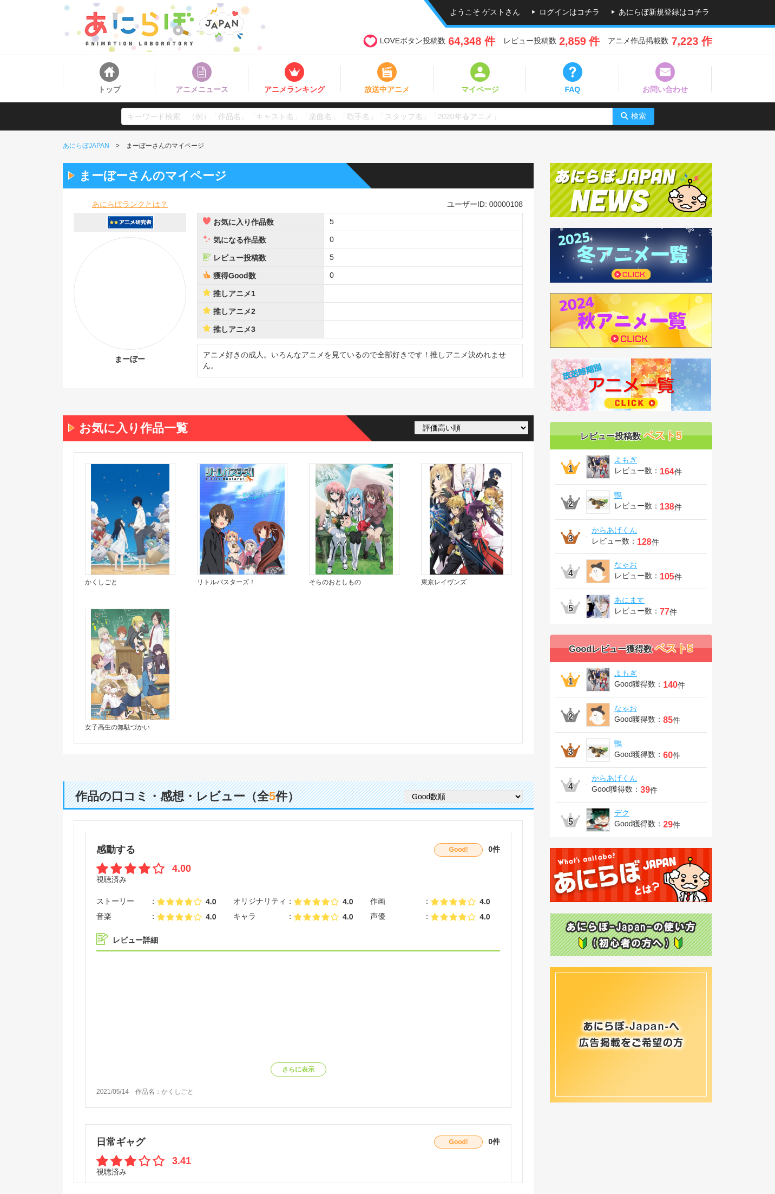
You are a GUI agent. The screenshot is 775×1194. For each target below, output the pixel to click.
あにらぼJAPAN (86, 145)
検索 (638, 116)
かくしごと (177, 1091)
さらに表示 (298, 1069)
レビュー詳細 (135, 940)
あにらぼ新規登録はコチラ (664, 12)
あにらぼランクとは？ (130, 204)
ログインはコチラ (569, 12)
